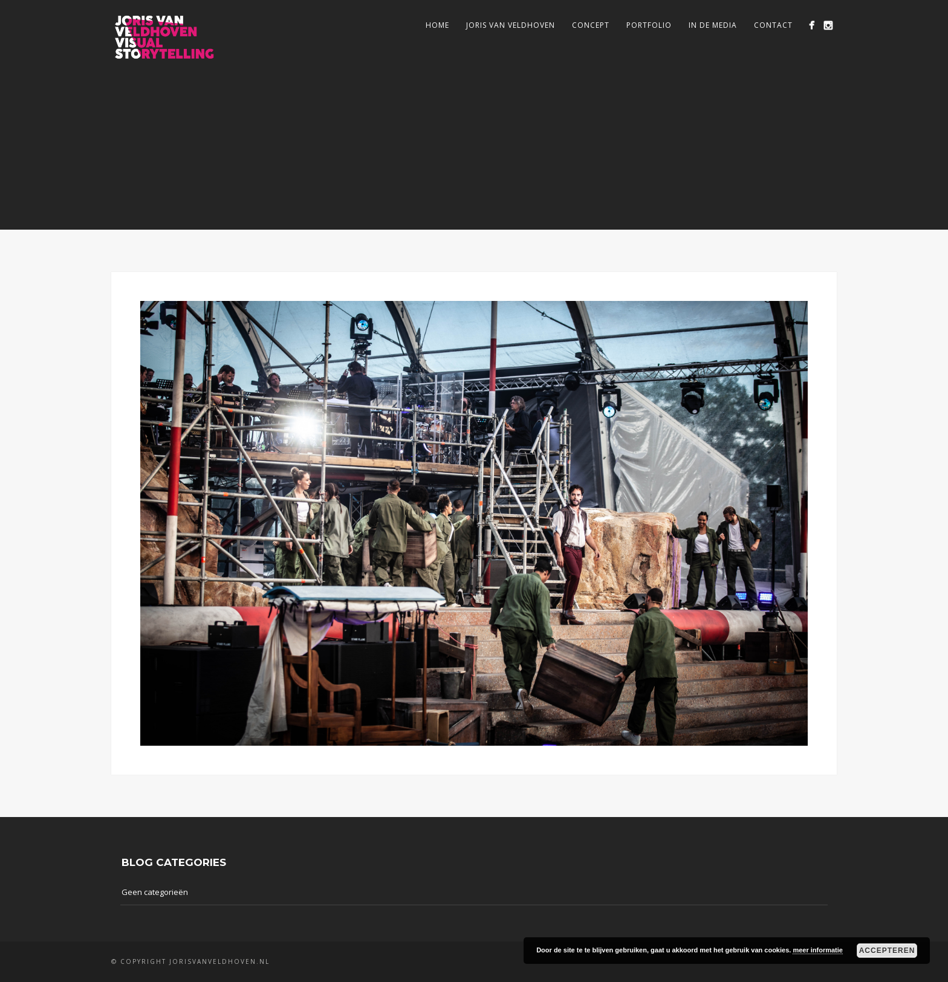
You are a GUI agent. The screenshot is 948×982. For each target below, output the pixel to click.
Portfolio (649, 25)
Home (437, 25)
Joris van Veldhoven (510, 25)
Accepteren (887, 950)
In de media (713, 25)
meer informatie (818, 950)
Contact (773, 25)
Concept (590, 25)
